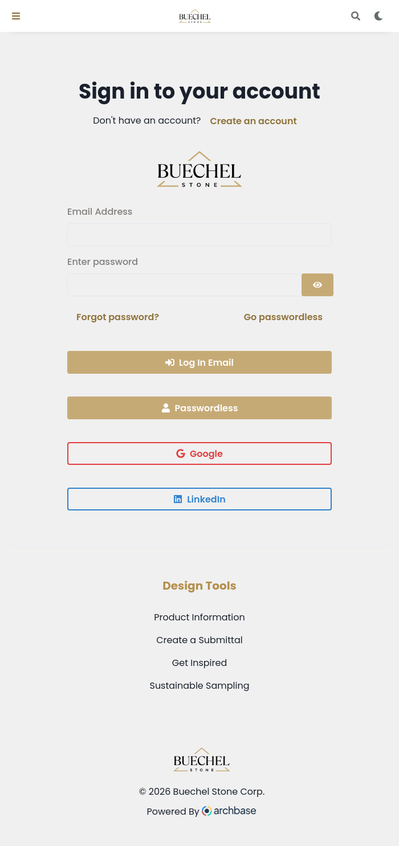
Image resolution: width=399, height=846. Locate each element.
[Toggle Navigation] (16, 16)
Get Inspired (199, 662)
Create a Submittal (199, 640)
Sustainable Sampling (199, 685)
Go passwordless (283, 317)
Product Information (199, 617)
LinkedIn (199, 499)
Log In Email (199, 362)
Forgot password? (117, 317)
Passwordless (199, 408)
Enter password (102, 261)
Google (199, 453)
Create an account (253, 121)
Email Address (99, 211)
